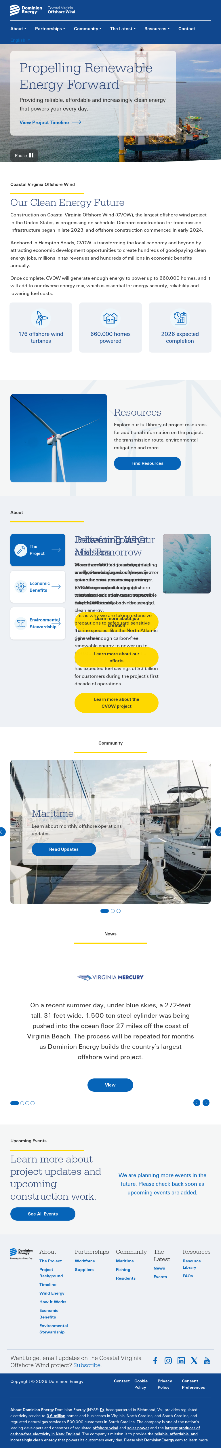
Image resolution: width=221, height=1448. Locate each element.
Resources (155, 28)
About (16, 28)
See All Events (43, 1214)
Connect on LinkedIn (181, 1360)
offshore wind (105, 1428)
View (110, 1085)
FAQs (188, 1276)
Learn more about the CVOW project (116, 703)
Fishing (123, 1270)
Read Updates (64, 849)
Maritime (125, 1261)
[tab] (110, 978)
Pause (21, 155)
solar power (138, 1428)
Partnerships (48, 28)
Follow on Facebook (155, 1360)
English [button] (18, 40)
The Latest (121, 28)
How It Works (52, 1302)
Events (160, 1277)
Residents (126, 1278)
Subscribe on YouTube (207, 1360)
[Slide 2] (113, 911)
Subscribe (86, 1365)
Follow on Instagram (168, 1360)
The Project (50, 1261)
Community (86, 28)
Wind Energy (51, 1293)
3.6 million (56, 1416)
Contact (186, 28)
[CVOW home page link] (42, 9)
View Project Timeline (44, 122)
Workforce (85, 1261)
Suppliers (84, 1270)
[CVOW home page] (21, 1253)
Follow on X (194, 1360)
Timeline (47, 1285)
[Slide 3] (119, 911)
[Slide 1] (104, 911)
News (159, 1268)
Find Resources (147, 463)
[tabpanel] (110, 1046)
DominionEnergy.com (163, 1440)
